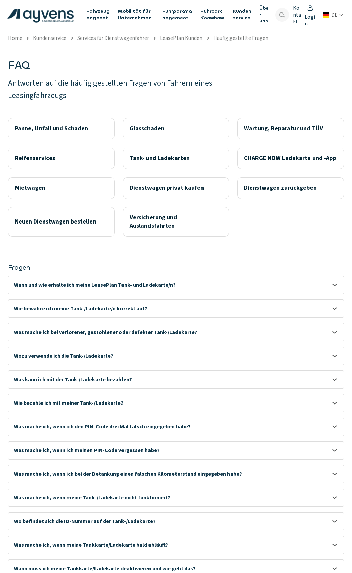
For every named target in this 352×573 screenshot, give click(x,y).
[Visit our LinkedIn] (317, 546)
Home (15, 38)
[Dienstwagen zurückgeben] (290, 188)
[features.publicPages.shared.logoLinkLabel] (40, 15)
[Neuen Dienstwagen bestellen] (61, 222)
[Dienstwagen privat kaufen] (176, 188)
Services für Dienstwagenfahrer (113, 38)
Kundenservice (49, 38)
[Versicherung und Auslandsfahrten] (176, 222)
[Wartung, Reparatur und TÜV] (290, 128)
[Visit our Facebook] (334, 546)
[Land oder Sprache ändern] (333, 15)
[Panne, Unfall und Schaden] (61, 128)
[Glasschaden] (176, 128)
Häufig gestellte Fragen (240, 38)
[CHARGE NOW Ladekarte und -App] (290, 158)
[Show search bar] (282, 15)
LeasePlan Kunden (181, 38)
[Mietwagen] (61, 188)
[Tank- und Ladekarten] (176, 158)
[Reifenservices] (61, 158)
